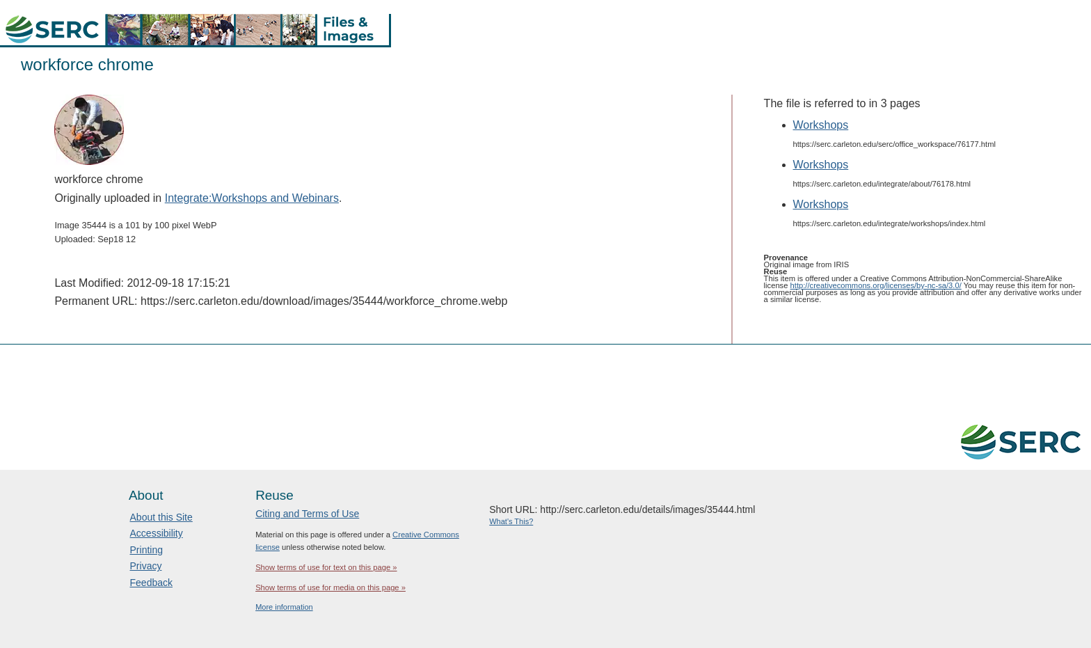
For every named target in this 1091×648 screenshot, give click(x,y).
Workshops (821, 125)
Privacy (146, 565)
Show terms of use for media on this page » (330, 587)
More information (284, 607)
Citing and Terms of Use (307, 513)
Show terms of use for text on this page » (326, 567)
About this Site (161, 517)
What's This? (511, 521)
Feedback (151, 582)
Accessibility (156, 533)
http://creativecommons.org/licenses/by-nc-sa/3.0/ (876, 285)
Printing (146, 549)
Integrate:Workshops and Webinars (252, 198)
